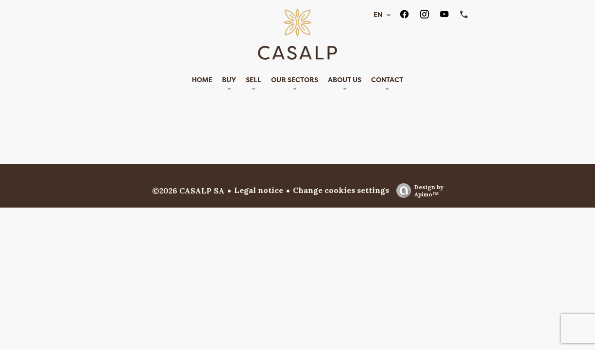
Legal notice (258, 190)
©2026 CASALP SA (188, 190)
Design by (417, 190)
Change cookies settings (341, 190)
